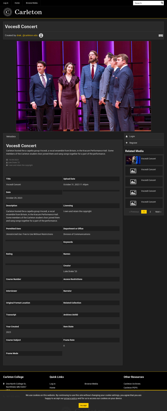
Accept (83, 405)
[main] (83, 195)
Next (158, 211)
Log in (5, 3)
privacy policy (70, 398)
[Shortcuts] (161, 35)
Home (17, 3)
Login (130, 136)
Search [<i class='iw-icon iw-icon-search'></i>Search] (162, 3)
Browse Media (32, 3)
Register (131, 142)
